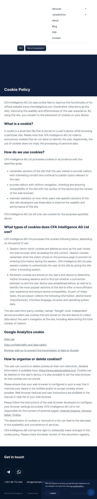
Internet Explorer (70, 410)
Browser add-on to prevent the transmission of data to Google (41, 350)
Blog (54, 26)
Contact (56, 38)
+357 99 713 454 (13, 482)
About (55, 20)
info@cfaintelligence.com (40, 482)
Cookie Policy (32, 493)
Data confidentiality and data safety (25, 344)
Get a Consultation (35, 48)
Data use (9, 339)
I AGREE (53, 493)
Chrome (86, 410)
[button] (69, 9)
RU (20, 48)
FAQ (54, 32)
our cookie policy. (77, 486)
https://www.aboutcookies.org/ (57, 370)
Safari (7, 415)
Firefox (16, 415)
